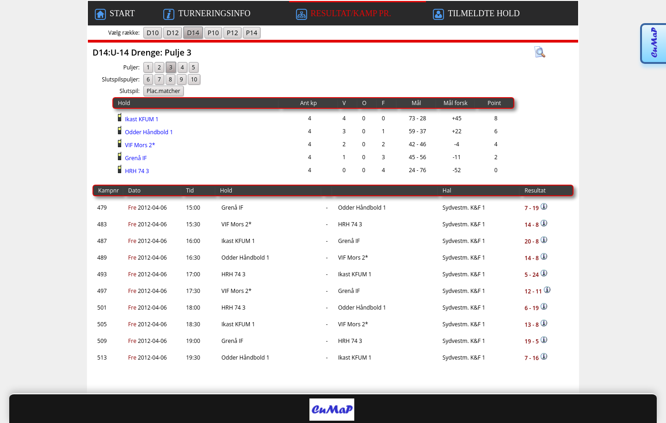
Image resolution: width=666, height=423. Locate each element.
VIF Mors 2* (139, 145)
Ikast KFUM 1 (141, 119)
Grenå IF (135, 158)
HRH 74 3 (136, 171)
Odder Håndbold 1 (148, 132)
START (115, 14)
